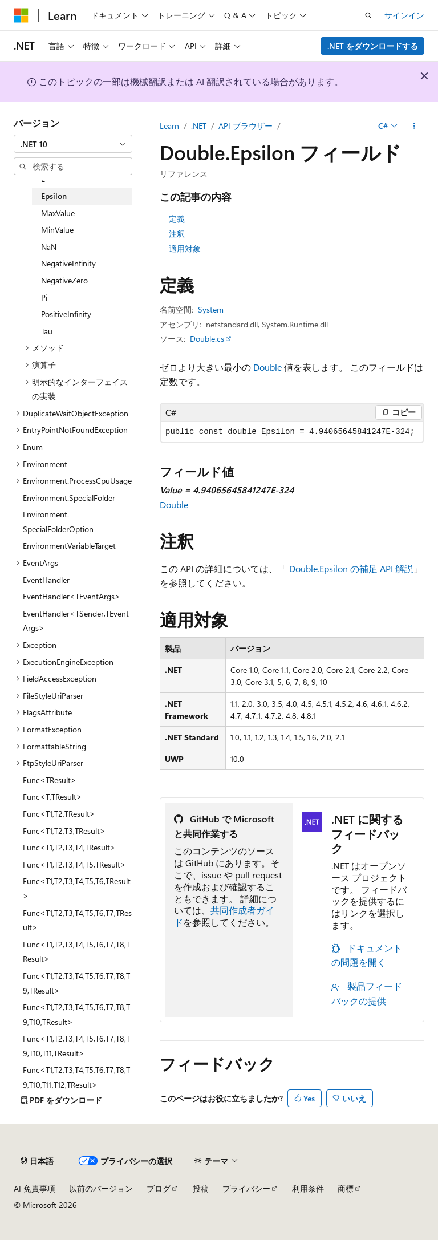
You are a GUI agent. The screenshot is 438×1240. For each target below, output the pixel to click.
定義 (177, 218)
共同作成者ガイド (224, 916)
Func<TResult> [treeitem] (49, 780)
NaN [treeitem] (48, 246)
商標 (346, 1188)
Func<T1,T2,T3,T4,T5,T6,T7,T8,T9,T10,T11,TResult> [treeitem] (76, 1046)
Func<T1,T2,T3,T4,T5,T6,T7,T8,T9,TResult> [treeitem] (76, 983)
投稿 (201, 1188)
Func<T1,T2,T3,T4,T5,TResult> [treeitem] (74, 864)
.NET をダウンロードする (372, 45)
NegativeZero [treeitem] (64, 280)
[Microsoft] (21, 15)
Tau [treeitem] (46, 331)
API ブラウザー (245, 125)
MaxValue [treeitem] (58, 213)
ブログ (159, 1188)
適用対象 (185, 248)
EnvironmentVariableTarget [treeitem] (69, 545)
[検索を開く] (368, 15)
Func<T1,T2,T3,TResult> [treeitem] (64, 830)
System (211, 309)
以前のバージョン (101, 1188)
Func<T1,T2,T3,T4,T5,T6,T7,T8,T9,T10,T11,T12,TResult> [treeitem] (76, 1077)
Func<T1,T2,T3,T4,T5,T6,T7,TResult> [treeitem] (77, 920)
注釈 (177, 233)
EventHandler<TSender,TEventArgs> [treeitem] (76, 621)
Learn (169, 125)
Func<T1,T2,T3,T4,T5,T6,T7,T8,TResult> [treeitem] (76, 952)
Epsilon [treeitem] (54, 196)
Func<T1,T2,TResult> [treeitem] (59, 813)
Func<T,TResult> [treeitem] (52, 796)
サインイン (404, 15)
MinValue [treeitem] (57, 229)
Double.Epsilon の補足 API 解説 (351, 568)
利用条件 (308, 1188)
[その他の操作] (414, 126)
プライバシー (246, 1188)
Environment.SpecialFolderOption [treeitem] (58, 521)
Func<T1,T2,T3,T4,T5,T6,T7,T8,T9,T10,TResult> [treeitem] (76, 1014)
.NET (198, 125)
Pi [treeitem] (44, 297)
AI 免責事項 (34, 1188)
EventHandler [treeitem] (46, 579)
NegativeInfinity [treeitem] (68, 263)
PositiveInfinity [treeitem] (66, 314)
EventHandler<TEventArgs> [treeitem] (71, 596)
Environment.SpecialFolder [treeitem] (69, 497)
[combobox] (73, 144)
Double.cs (207, 338)
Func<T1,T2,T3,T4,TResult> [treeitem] (69, 847)
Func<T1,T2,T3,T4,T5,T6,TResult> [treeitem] (77, 888)
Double (267, 367)
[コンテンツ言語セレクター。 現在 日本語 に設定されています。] (37, 1161)
